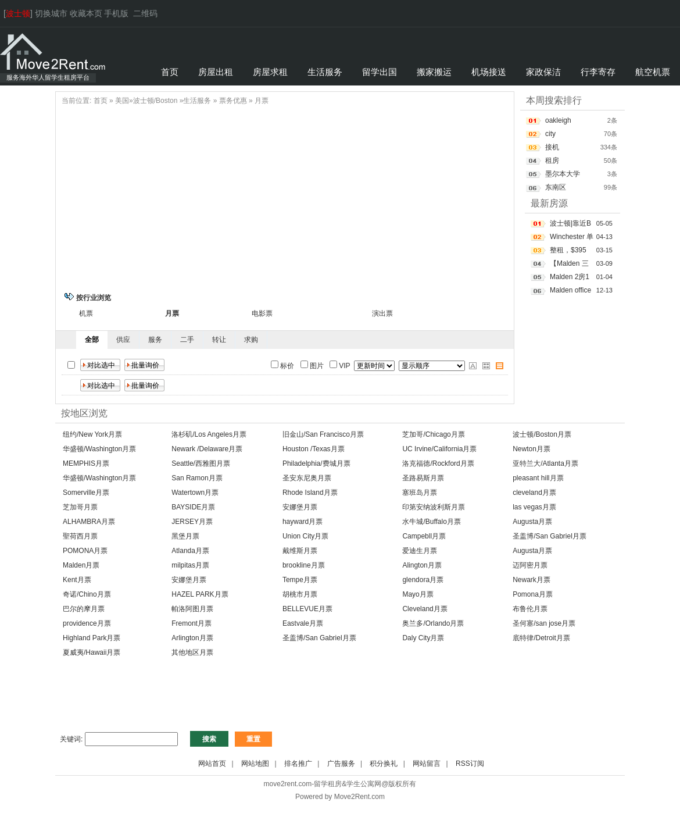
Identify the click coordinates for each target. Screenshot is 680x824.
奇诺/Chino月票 (87, 594)
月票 (262, 101)
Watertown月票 (195, 492)
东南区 (555, 187)
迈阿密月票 (530, 565)
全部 (92, 340)
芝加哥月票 (80, 507)
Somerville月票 (86, 492)
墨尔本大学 (562, 174)
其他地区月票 (192, 652)
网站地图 (255, 763)
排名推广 (298, 763)
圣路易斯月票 (423, 478)
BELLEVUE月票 (307, 609)
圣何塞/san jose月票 (544, 623)
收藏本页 (86, 13)
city (550, 134)
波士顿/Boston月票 (542, 434)
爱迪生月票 (419, 551)
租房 (552, 160)
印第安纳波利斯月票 (433, 507)
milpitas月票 (190, 565)
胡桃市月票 (299, 594)
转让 (219, 340)
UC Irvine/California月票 (439, 449)
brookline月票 (303, 565)
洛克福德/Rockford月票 (438, 463)
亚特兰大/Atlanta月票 (545, 463)
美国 (122, 101)
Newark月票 (531, 580)
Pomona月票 (533, 594)
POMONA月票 (85, 551)
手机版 (116, 13)
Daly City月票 (423, 638)
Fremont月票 (191, 623)
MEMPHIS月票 (86, 463)
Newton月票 (531, 449)
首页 (101, 101)
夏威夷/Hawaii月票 (91, 652)
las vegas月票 (534, 507)
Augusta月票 (532, 522)
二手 (187, 340)
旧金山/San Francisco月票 (323, 434)
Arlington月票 (192, 638)
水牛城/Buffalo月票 (431, 522)
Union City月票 (305, 536)
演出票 (382, 313)
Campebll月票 (424, 536)
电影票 (262, 313)
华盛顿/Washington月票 (99, 449)
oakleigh (558, 120)
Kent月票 (77, 580)
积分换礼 (384, 763)
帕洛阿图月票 (192, 609)
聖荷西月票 (80, 536)
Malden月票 (81, 565)
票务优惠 (233, 101)
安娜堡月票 (299, 507)
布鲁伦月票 (530, 609)
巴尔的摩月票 (84, 609)
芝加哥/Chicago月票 (433, 434)
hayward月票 (302, 522)
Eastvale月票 (302, 623)
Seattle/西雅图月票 (200, 463)
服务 (155, 340)
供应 (123, 340)
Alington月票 (421, 565)
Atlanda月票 (190, 551)
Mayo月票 (417, 594)
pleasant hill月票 (538, 478)
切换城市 (51, 13)
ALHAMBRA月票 (89, 522)
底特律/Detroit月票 (541, 638)
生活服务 (197, 101)
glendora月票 (422, 580)
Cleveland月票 (424, 609)
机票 (86, 313)
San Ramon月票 (196, 478)
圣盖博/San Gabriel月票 (549, 536)
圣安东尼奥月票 (306, 478)
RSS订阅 (470, 763)
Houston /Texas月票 (313, 449)
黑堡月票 (185, 536)
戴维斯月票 (299, 551)
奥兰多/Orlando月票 (433, 623)
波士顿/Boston (155, 101)
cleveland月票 (534, 492)
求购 (251, 340)
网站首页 (212, 763)
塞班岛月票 (419, 492)
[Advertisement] (285, 197)
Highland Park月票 (91, 638)
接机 (552, 147)
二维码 (145, 13)
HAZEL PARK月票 (199, 594)
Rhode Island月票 (310, 492)
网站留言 (427, 763)
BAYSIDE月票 (193, 507)
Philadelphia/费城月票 (316, 463)
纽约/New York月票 (92, 434)
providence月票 (87, 623)
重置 (253, 739)
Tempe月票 (299, 580)
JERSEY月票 (192, 522)
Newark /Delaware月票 (206, 449)
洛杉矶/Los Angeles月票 (208, 434)
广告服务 (341, 763)
